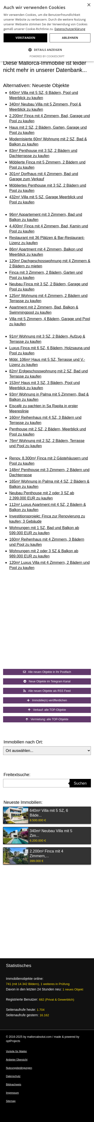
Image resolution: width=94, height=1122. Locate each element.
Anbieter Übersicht (17, 1059)
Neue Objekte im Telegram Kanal (47, 681)
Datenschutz (13, 1076)
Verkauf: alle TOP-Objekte (47, 709)
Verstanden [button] (25, 38)
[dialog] (47, 30)
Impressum (12, 1092)
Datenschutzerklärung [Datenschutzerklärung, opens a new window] (70, 29)
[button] (47, 50)
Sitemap (10, 1101)
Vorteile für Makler (16, 1051)
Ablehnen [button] (70, 38)
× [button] (88, 5)
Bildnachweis (13, 1084)
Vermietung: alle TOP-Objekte (47, 719)
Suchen (80, 783)
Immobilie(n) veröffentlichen (47, 700)
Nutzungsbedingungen (19, 1067)
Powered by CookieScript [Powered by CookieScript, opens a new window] (47, 56)
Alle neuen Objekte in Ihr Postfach (47, 672)
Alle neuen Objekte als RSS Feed (46, 691)
